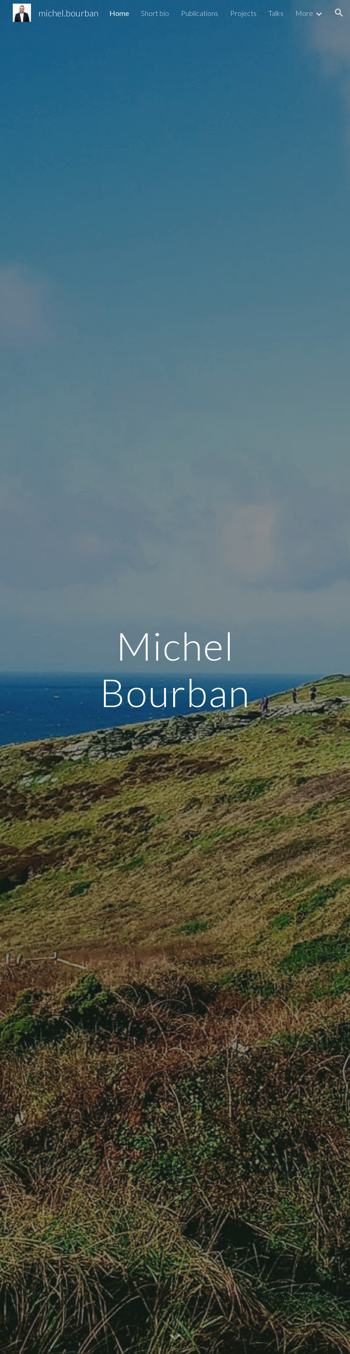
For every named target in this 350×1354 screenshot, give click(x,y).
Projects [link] (243, 13)
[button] (339, 13)
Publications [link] (199, 13)
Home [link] (119, 13)
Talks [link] (275, 13)
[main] (175, 677)
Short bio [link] (155, 13)
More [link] (304, 13)
